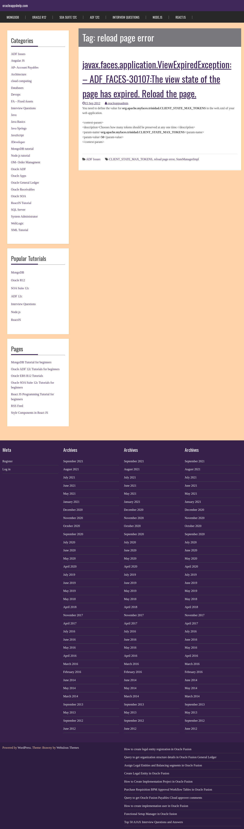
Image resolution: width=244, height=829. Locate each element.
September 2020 (73, 534)
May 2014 (69, 688)
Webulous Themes (67, 747)
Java (13, 114)
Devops (15, 94)
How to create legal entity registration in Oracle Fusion (158, 749)
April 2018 (70, 607)
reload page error (164, 159)
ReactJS (181, 17)
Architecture (18, 74)
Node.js (157, 17)
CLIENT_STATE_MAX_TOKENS (130, 159)
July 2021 (69, 477)
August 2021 (71, 469)
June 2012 (69, 728)
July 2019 (69, 574)
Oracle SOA (18, 196)
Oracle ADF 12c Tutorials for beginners (35, 369)
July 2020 (69, 542)
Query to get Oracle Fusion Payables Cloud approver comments (163, 797)
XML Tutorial (19, 230)
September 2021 (73, 461)
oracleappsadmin (116, 103)
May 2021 (69, 493)
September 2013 (73, 704)
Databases (17, 87)
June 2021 (69, 485)
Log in (6, 469)
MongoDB (13, 17)
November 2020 (73, 518)
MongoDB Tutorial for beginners (31, 362)
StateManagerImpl (187, 159)
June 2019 (69, 582)
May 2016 (69, 647)
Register (7, 461)
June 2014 (69, 680)
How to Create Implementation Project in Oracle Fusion (158, 781)
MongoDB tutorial (22, 148)
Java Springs (18, 128)
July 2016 (69, 631)
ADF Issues (18, 54)
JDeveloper (18, 142)
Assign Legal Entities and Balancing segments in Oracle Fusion (163, 765)
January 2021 (71, 501)
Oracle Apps (18, 175)
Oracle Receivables (23, 189)
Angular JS (18, 60)
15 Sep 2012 (91, 103)
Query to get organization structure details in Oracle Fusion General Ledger (170, 757)
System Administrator (24, 216)
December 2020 (73, 509)
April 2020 (70, 566)
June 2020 (69, 550)
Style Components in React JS (29, 412)
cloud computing (21, 81)
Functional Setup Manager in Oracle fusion (150, 813)
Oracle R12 (39, 17)
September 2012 (73, 720)
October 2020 (71, 526)
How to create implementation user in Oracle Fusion (156, 805)
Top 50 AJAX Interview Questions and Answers (153, 822)
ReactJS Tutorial (21, 203)
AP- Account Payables (25, 67)
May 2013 (69, 712)
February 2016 (72, 672)
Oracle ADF (18, 169)
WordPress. (25, 747)
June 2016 (69, 639)
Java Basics (18, 121)
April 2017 (70, 623)
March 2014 (70, 696)
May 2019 (69, 590)
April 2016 (70, 655)
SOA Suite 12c (68, 17)
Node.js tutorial (20, 155)
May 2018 (69, 599)
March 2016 (70, 664)
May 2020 (69, 558)
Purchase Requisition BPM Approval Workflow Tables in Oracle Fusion (168, 789)
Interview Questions (126, 17)
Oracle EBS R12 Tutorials (27, 375)
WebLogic (17, 223)
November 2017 (73, 615)
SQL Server (18, 209)
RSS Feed (17, 405)
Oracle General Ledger (25, 182)
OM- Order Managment (25, 162)
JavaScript (17, 135)
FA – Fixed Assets (22, 101)
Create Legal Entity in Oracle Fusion (146, 773)
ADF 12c (94, 17)
